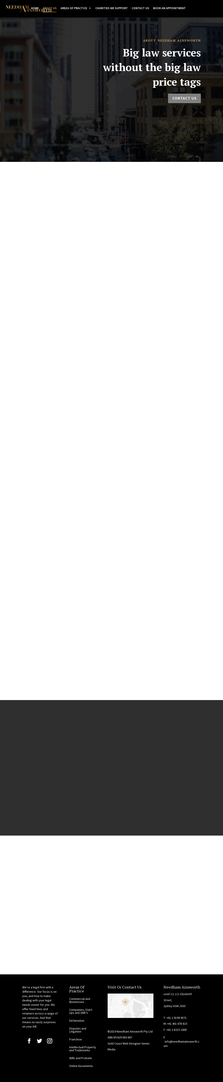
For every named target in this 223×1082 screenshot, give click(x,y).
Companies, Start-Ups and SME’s (81, 1011)
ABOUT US (50, 8)
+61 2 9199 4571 (176, 1018)
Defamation (76, 1021)
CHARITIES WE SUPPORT (111, 8)
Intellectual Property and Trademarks (82, 1048)
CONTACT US (140, 8)
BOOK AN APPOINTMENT (169, 8)
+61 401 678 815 (177, 1024)
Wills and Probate (80, 1058)
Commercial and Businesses (79, 1000)
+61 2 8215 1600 (176, 1030)
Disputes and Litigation (77, 1029)
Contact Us (184, 98)
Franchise (75, 1039)
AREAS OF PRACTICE (74, 8)
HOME (35, 8)
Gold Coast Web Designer (125, 1043)
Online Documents (81, 1066)
